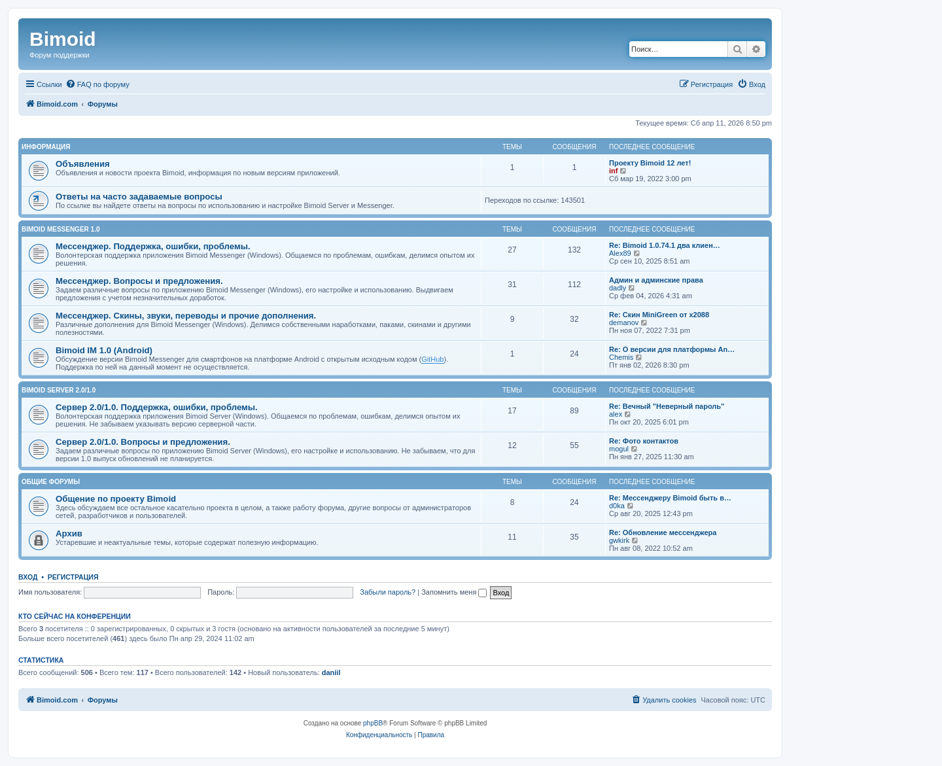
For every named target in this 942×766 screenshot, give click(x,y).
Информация (46, 146)
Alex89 (620, 253)
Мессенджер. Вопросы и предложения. (139, 281)
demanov (623, 322)
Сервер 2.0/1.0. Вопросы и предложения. (143, 442)
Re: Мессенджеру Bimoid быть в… (670, 498)
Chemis (621, 357)
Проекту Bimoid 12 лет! (650, 163)
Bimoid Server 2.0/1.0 (59, 390)
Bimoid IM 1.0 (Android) (104, 350)
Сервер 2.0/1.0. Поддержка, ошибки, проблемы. (157, 407)
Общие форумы (51, 481)
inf (613, 171)
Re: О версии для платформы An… (672, 349)
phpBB (373, 723)
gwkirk (619, 540)
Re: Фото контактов (643, 441)
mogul (619, 449)
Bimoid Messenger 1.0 (60, 229)
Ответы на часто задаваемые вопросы (139, 196)
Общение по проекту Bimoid (116, 499)
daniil (331, 672)
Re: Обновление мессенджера (662, 532)
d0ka (617, 506)
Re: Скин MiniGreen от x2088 (659, 315)
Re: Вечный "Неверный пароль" (666, 406)
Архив (69, 533)
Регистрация (73, 577)
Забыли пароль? (387, 592)
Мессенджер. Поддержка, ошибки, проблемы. (153, 246)
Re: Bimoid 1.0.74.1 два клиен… (664, 245)
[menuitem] (97, 84)
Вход (27, 577)
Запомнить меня (454, 592)
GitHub (432, 359)
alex (615, 414)
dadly (617, 288)
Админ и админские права (656, 280)
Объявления (83, 164)
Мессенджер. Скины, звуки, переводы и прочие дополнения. (186, 316)
